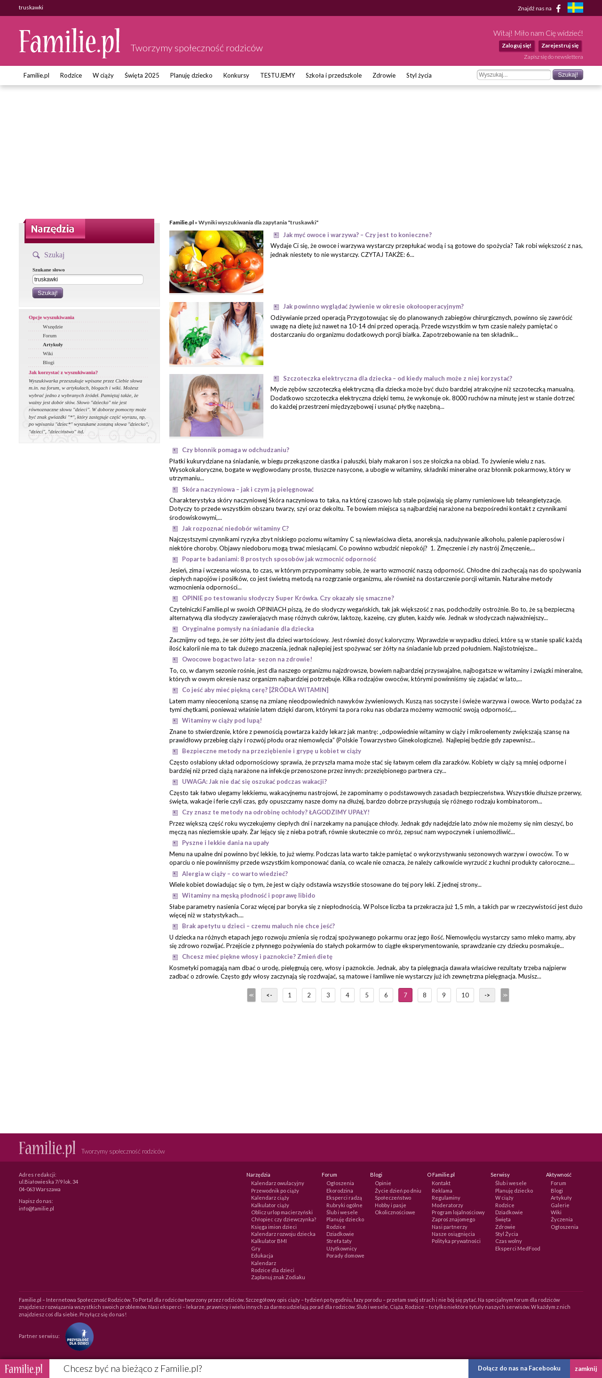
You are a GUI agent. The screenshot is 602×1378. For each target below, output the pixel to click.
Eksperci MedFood (517, 1248)
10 (465, 995)
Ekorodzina (339, 1190)
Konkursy (236, 75)
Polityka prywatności (456, 1241)
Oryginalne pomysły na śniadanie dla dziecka (248, 628)
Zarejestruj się (559, 45)
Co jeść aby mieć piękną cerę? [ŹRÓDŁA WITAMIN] (255, 689)
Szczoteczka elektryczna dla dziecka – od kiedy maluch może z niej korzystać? (397, 378)
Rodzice (71, 75)
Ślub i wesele (342, 1212)
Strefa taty (339, 1241)
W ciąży (103, 75)
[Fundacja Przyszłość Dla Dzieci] (77, 1336)
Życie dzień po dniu (398, 1190)
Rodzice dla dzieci (272, 1270)
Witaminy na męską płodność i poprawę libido (248, 895)
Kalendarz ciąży (270, 1198)
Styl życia (419, 75)
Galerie (560, 1205)
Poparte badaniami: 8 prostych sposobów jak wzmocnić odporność (279, 559)
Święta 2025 (142, 75)
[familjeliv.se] (575, 8)
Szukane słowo (48, 269)
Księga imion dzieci (274, 1227)
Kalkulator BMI (269, 1241)
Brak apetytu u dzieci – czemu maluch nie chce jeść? (258, 926)
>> (504, 995)
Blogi (48, 362)
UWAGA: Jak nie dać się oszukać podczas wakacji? (254, 781)
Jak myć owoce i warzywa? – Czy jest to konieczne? (357, 235)
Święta (503, 1219)
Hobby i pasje (390, 1205)
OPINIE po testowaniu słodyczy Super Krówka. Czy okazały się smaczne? (288, 598)
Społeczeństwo (393, 1198)
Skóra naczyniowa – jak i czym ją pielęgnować (248, 489)
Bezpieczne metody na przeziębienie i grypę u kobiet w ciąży (271, 751)
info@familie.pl (36, 1208)
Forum (49, 335)
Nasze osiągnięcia (453, 1234)
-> (487, 995)
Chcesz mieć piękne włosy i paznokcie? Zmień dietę (257, 956)
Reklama (442, 1190)
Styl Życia (506, 1234)
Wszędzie (53, 326)
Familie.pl (36, 75)
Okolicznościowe (395, 1212)
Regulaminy (446, 1198)
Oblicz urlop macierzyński (282, 1212)
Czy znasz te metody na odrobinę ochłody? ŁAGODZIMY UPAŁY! (276, 812)
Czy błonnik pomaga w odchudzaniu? (235, 450)
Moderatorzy (447, 1205)
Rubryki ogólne (344, 1205)
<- (269, 995)
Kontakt (441, 1183)
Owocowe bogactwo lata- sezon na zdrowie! (247, 659)
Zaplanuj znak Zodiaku (278, 1277)
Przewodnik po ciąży (275, 1190)
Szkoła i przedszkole (334, 75)
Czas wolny (508, 1241)
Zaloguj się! (516, 45)
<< (251, 995)
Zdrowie (384, 75)
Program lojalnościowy (458, 1212)
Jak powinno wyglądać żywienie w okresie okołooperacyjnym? (373, 306)
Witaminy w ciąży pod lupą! (222, 720)
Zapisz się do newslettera (553, 56)
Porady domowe (345, 1255)
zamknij (586, 1368)
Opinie (383, 1183)
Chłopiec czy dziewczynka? (283, 1219)
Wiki (48, 353)
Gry (256, 1248)
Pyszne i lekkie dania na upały (225, 842)
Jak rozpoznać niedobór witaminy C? (235, 528)
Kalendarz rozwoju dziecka (283, 1234)
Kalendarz (263, 1263)
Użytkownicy (341, 1248)
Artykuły (53, 344)
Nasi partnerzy (449, 1227)
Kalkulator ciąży (270, 1205)
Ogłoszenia (340, 1183)
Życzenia (562, 1219)
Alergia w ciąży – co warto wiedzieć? (235, 873)
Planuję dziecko (191, 75)
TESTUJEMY (277, 75)
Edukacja (262, 1255)
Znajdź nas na (541, 8)
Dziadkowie (340, 1234)
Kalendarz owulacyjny (277, 1183)
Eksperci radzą (344, 1198)
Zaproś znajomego (453, 1219)
